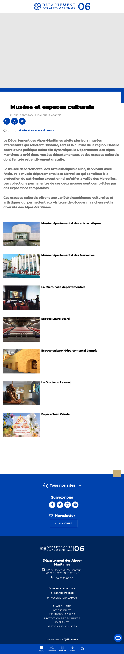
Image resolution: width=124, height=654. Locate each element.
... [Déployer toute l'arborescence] (12, 130)
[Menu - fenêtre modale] (42, 649)
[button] (118, 638)
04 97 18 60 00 (64, 578)
